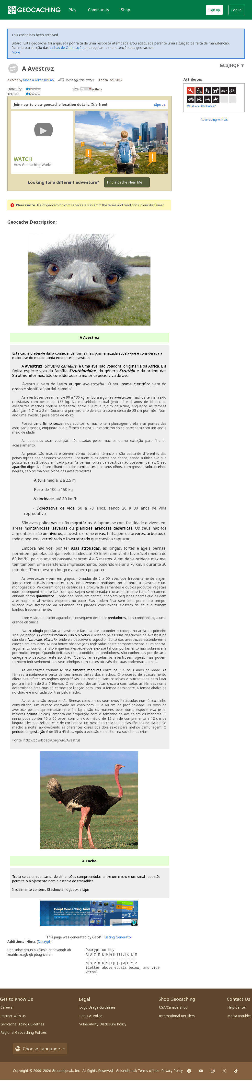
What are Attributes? (201, 106)
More (15, 52)
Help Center (236, 1007)
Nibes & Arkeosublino (38, 80)
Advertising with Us (214, 120)
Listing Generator (118, 937)
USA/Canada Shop (173, 1007)
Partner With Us (13, 1015)
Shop (125, 9)
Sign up (214, 10)
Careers (6, 1007)
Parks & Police (90, 1015)
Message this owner (80, 80)
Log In (236, 10)
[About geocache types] (13, 68)
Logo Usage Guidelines (97, 1007)
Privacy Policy (172, 1070)
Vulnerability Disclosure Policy (102, 1024)
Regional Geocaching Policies (23, 1032)
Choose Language (40, 1049)
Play (72, 9)
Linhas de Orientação (67, 47)
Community (98, 9)
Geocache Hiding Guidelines (22, 1024)
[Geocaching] (34, 10)
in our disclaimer (151, 205)
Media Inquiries (239, 1015)
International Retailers (177, 1015)
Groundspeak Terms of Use (137, 1070)
